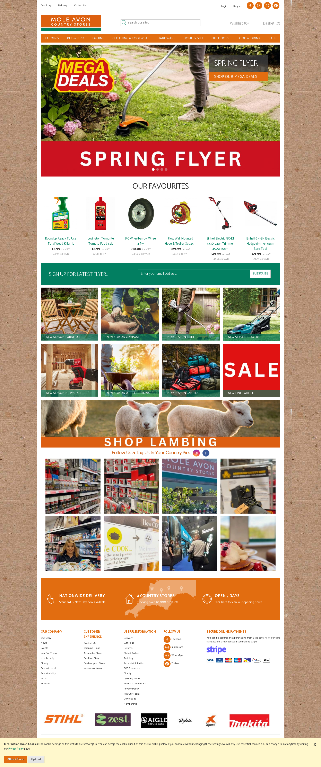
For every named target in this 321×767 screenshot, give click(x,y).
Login (224, 6)
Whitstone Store (93, 668)
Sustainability (48, 673)
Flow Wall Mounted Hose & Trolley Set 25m (180, 241)
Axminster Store (93, 653)
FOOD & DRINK (248, 38)
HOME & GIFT (193, 38)
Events (44, 648)
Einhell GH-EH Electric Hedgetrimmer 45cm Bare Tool (260, 243)
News (44, 643)
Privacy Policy (131, 689)
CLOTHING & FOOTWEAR (130, 38)
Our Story (46, 5)
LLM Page (129, 643)
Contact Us (80, 5)
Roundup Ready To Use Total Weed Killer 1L (60, 241)
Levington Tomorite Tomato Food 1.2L (100, 241)
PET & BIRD (75, 38)
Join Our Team (49, 653)
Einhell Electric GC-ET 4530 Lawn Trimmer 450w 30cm (220, 243)
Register (238, 6)
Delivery (62, 5)
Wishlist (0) (239, 23)
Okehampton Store (94, 663)
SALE (272, 38)
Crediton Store (92, 658)
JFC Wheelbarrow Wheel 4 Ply (140, 241)
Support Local (48, 668)
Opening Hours (92, 648)
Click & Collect (131, 653)
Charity (45, 663)
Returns (128, 648)
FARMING (52, 38)
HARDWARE (166, 38)
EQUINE (98, 38)
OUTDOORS (220, 38)
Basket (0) (271, 23)
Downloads (130, 699)
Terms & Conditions (135, 684)
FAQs (44, 678)
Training (128, 658)
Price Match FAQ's (134, 663)
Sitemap (45, 684)
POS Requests (132, 668)
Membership (47, 658)
